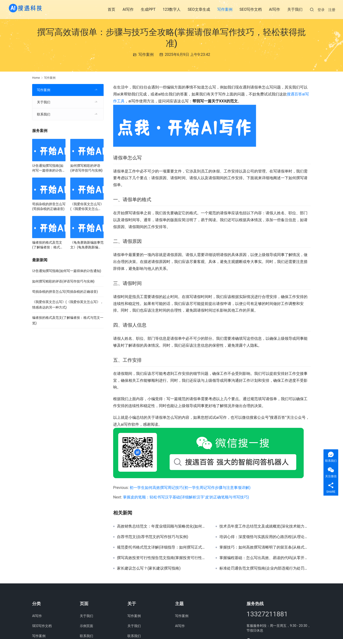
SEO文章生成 (199, 9)
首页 (111, 9)
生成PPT (148, 9)
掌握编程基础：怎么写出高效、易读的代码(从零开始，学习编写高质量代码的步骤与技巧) (265, 558)
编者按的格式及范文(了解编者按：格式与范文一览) (47, 245)
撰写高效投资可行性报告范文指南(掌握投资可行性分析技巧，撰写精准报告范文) (162, 558)
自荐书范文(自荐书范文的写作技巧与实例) (152, 537)
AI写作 (128, 9)
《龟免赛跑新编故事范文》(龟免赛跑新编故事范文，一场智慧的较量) (87, 245)
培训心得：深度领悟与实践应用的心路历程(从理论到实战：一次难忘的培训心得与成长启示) (265, 537)
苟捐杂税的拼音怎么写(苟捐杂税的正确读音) (49, 206)
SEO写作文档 (251, 9)
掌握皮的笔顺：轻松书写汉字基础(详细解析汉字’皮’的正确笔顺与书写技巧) (186, 497)
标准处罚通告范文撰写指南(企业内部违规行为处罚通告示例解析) (265, 568)
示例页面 (86, 626)
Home (36, 77)
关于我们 (295, 9)
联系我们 (43, 114)
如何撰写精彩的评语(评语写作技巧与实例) (86, 168)
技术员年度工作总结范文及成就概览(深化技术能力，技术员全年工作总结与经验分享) (265, 526)
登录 (321, 10)
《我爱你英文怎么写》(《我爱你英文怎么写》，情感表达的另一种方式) (87, 206)
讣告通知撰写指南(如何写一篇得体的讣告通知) (49, 168)
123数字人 (172, 9)
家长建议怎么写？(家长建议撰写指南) (149, 568)
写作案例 (224, 9)
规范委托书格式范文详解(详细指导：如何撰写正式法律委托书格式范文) (162, 547)
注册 (331, 10)
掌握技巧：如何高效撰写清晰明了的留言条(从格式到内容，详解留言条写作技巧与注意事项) (265, 547)
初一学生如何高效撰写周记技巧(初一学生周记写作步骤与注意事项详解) (190, 487)
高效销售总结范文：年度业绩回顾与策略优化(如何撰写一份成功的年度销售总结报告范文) (162, 526)
